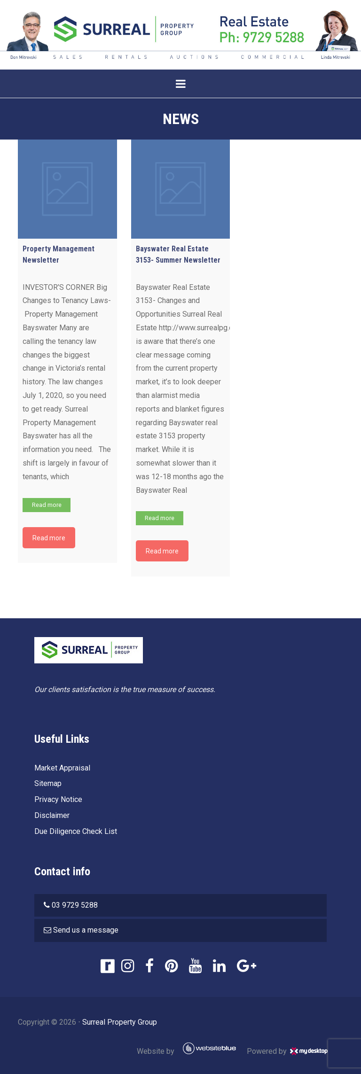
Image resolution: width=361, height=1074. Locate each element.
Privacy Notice (58, 799)
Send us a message (85, 930)
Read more (47, 504)
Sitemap (48, 783)
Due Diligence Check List (75, 831)
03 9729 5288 (75, 905)
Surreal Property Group (119, 1022)
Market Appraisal (62, 767)
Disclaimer (52, 815)
